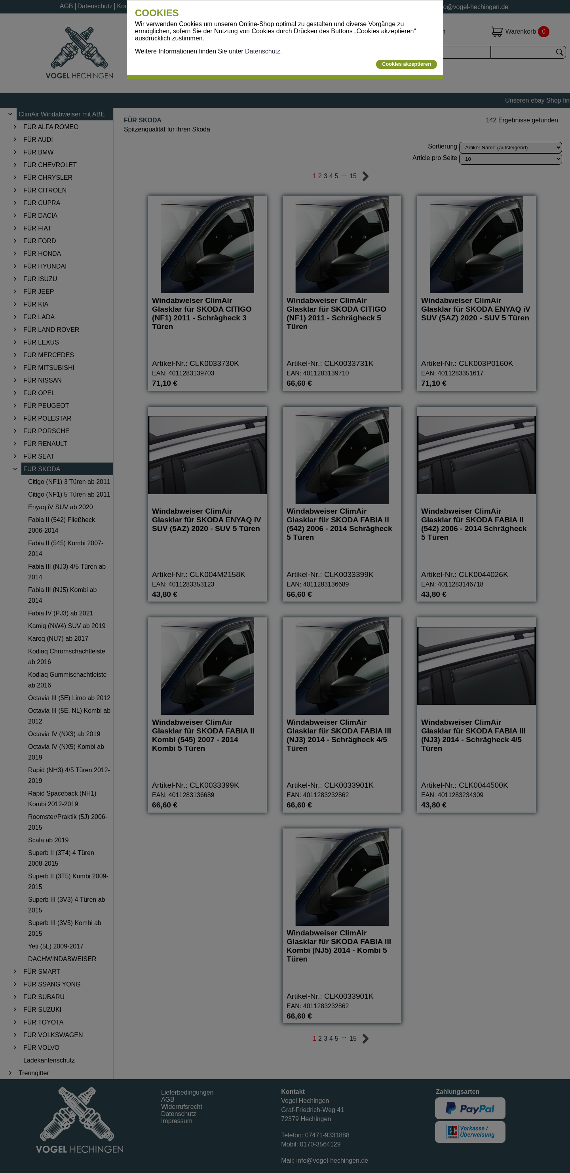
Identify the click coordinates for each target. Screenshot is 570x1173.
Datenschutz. (263, 51)
